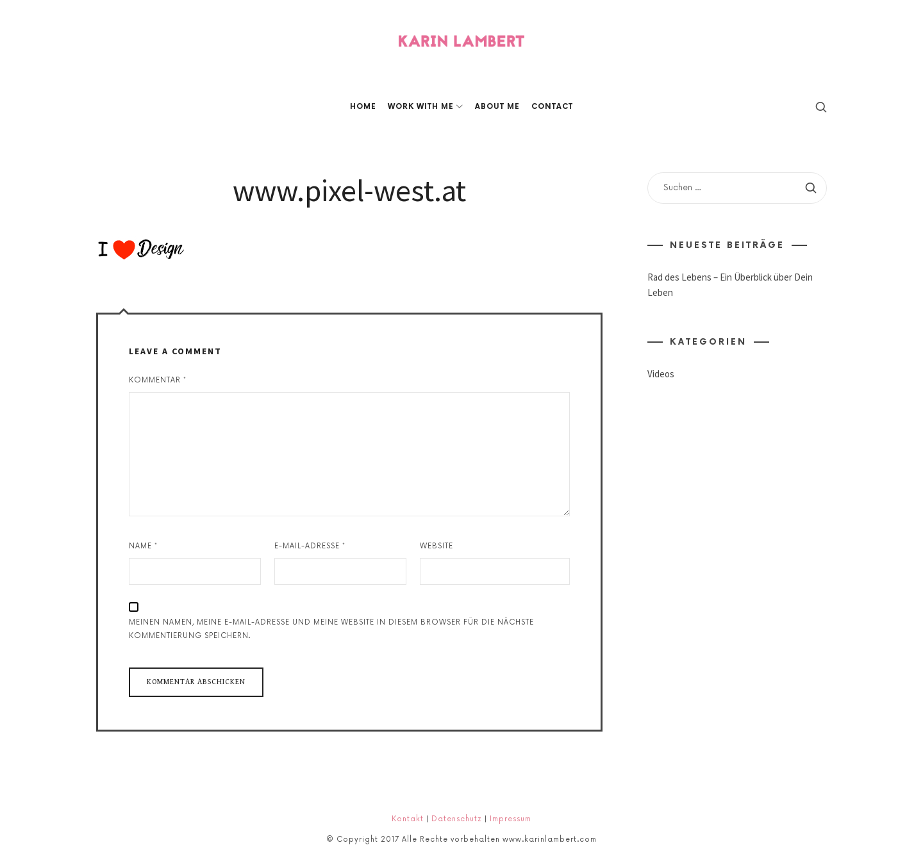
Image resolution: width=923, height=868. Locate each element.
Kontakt (408, 819)
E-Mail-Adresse (309, 546)
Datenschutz (456, 819)
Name (143, 546)
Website (436, 546)
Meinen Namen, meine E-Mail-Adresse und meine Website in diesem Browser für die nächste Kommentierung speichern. (331, 629)
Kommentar (158, 380)
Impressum (510, 819)
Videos (660, 374)
